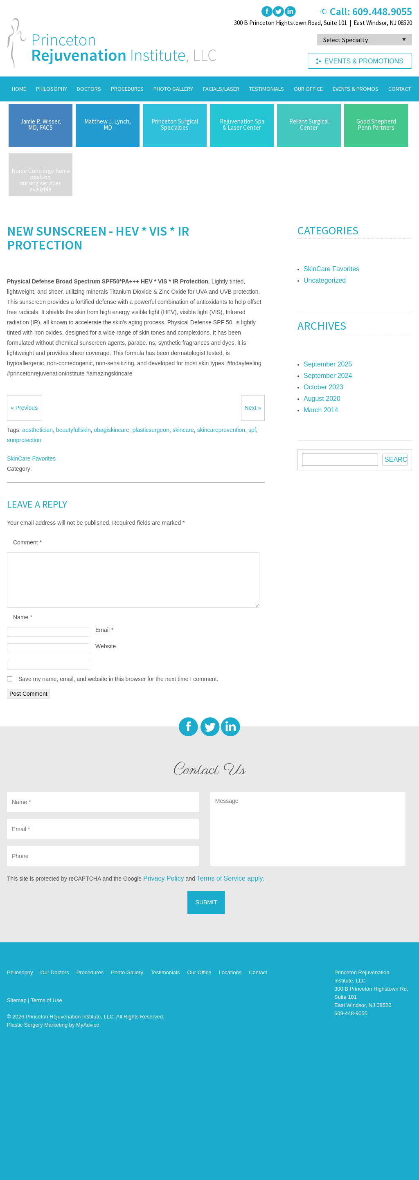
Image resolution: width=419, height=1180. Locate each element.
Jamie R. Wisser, (40, 124)
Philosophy (51, 88)
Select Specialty (345, 40)
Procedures (127, 88)
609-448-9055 (350, 1013)
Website (105, 646)
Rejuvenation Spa (242, 124)
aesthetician (37, 430)
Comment (27, 542)
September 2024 (328, 375)
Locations (230, 972)
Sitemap (17, 1000)
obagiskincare (111, 430)
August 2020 (322, 398)
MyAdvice (87, 1025)
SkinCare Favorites (31, 458)
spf (252, 430)
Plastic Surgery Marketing (37, 1025)
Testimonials (266, 88)
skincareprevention (221, 430)
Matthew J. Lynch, (108, 124)
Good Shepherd (376, 124)
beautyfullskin (73, 430)
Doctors (89, 88)
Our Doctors (55, 972)
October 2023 (323, 387)
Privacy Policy (163, 878)
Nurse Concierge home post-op (40, 180)
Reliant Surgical (309, 124)
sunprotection (24, 440)
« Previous (24, 408)
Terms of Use (46, 1000)
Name (22, 617)
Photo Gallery (173, 88)
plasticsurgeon (151, 430)
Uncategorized (325, 280)
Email (104, 630)
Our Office (308, 88)
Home (19, 88)
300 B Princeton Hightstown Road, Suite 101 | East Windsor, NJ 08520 (323, 23)
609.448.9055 (382, 11)
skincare (183, 430)
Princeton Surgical (175, 124)
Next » (253, 408)
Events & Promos (355, 88)
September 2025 (328, 364)
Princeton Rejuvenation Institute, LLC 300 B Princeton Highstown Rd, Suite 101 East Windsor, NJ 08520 (371, 988)
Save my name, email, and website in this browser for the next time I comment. (118, 679)
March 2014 (321, 410)
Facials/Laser (221, 88)
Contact (399, 88)
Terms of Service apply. (230, 878)
